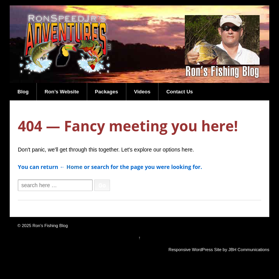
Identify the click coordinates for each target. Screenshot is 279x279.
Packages (106, 92)
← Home (71, 166)
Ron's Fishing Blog (49, 225)
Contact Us (179, 92)
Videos (142, 92)
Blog (23, 92)
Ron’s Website (62, 92)
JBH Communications (248, 249)
